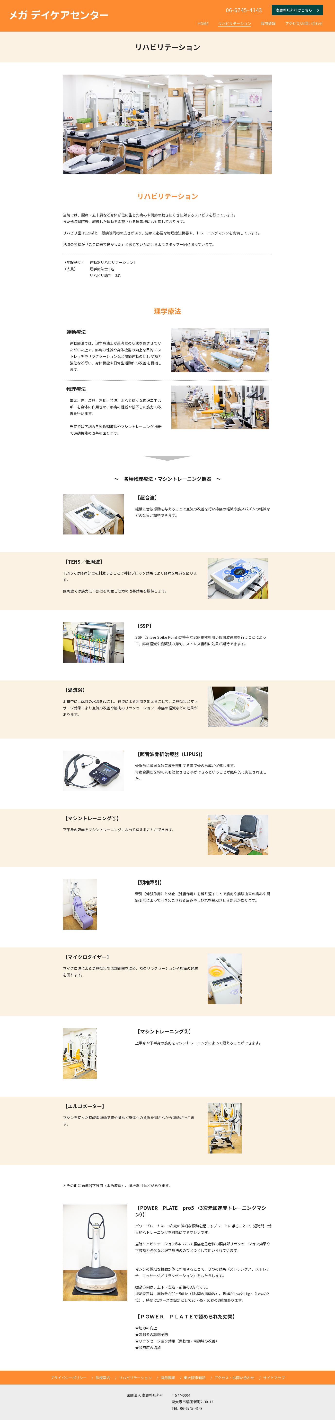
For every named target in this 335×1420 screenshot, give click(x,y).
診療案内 (103, 1377)
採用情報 (268, 23)
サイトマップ (274, 1377)
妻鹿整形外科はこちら (298, 10)
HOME (203, 23)
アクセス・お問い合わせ (234, 1377)
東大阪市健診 (195, 1377)
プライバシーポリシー (68, 1377)
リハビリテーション (234, 23)
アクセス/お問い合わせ (304, 23)
